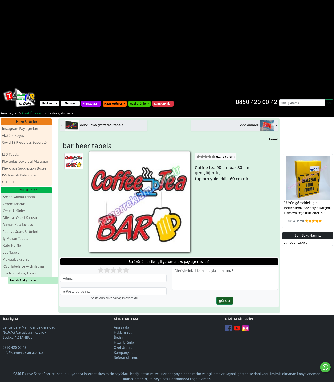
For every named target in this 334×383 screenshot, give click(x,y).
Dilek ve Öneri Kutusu (20, 217)
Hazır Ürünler (113, 103)
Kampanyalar (124, 352)
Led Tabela (11, 252)
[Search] (302, 102)
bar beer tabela (295, 242)
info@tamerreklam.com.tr (23, 352)
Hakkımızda (49, 103)
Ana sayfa (121, 327)
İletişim (70, 103)
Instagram (91, 103)
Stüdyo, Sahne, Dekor (20, 273)
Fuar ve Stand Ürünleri (20, 231)
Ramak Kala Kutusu (18, 224)
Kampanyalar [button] (163, 103)
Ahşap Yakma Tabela (19, 197)
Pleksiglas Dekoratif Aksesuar (25, 161)
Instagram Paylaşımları (22, 128)
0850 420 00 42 (256, 102)
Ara (329, 103)
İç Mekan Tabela (15, 238)
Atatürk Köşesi (13, 135)
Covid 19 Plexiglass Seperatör (25, 145)
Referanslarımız (126, 357)
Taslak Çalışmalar (23, 280)
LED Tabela (10, 154)
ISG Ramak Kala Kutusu (20, 175)
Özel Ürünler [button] (138, 103)
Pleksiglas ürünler (17, 259)
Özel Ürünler (124, 347)
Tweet (273, 139)
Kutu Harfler (12, 245)
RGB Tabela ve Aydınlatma (23, 266)
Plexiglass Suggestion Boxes (24, 168)
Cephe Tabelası (14, 203)
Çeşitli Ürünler (14, 210)
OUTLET (8, 182)
